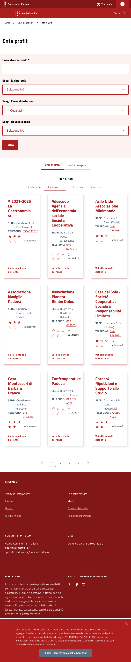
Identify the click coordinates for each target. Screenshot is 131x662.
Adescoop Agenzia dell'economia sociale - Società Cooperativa (64, 213)
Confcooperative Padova (66, 381)
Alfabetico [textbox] (52, 187)
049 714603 (114, 228)
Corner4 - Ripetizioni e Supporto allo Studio (107, 385)
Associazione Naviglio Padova (19, 296)
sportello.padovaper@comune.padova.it (27, 552)
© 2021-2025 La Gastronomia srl (19, 208)
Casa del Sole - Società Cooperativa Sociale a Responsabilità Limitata (108, 303)
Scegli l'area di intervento (19, 101)
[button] (9, 236)
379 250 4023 (115, 415)
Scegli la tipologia (14, 80)
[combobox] (65, 90)
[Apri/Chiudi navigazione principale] (7, 13)
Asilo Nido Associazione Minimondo (106, 206)
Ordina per (35, 187)
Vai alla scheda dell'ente (17, 270)
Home (6, 23)
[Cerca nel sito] (123, 13)
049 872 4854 (71, 401)
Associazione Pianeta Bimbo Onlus (63, 296)
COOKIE (93, 637)
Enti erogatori (26, 23)
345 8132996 (28, 415)
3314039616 (30, 231)
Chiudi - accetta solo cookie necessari (65, 653)
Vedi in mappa (77, 165)
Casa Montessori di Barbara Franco (20, 385)
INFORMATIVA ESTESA (75, 637)
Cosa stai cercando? (15, 60)
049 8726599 (71, 247)
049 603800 (71, 323)
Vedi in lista (52, 164)
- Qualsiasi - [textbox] (16, 110)
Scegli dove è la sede (16, 121)
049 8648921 (115, 333)
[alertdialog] (65, 640)
